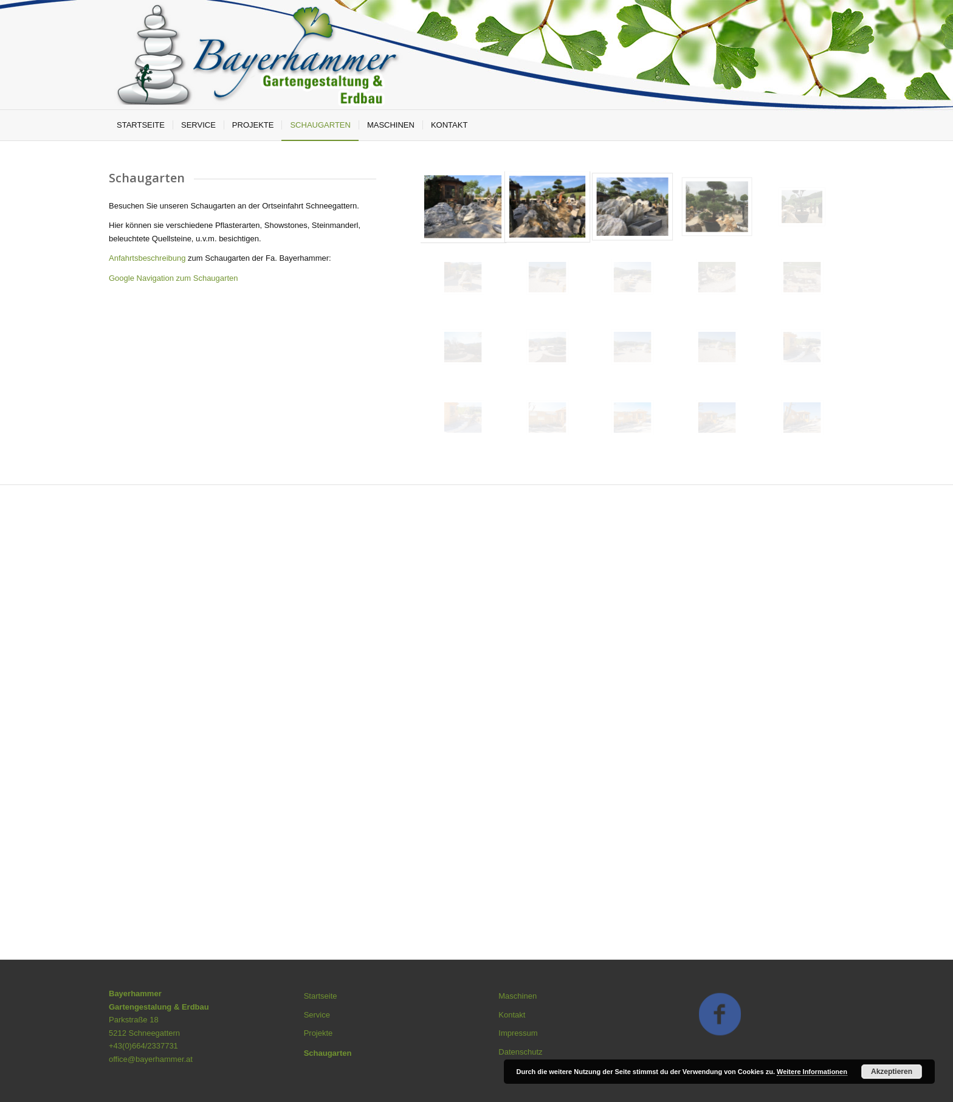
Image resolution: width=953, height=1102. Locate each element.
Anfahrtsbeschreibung (148, 258)
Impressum (517, 1033)
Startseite (320, 995)
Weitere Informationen (812, 1071)
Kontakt (511, 1014)
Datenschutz (520, 1051)
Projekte (318, 1033)
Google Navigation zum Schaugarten (173, 278)
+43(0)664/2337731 (143, 1045)
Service (317, 1014)
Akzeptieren (891, 1071)
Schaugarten (328, 1053)
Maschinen (517, 995)
